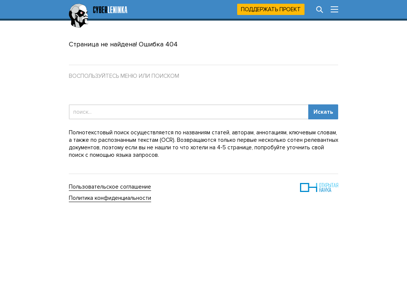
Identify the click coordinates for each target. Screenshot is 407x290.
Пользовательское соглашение (110, 186)
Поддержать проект (271, 9)
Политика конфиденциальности (110, 198)
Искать (323, 112)
